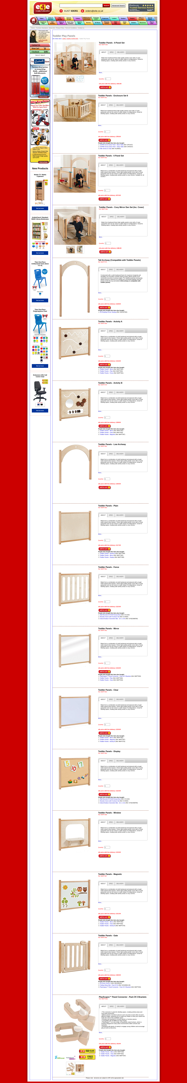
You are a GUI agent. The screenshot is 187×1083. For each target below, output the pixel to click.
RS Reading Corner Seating (108, 312)
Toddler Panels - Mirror (106, 369)
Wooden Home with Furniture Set (109, 616)
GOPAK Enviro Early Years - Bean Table (111, 144)
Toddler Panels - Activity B (107, 741)
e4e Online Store (57, 38)
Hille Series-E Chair (105, 148)
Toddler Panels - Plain (106, 371)
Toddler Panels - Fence (106, 373)
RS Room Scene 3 (105, 983)
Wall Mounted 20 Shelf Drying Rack (110, 614)
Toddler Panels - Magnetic (107, 434)
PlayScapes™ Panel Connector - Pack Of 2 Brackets (115, 676)
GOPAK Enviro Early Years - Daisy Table (112, 146)
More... (101, 72)
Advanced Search (118, 6)
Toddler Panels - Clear (106, 432)
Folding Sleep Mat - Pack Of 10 (109, 985)
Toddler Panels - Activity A (107, 553)
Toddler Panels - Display (107, 557)
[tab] (104, 52)
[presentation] (104, 52)
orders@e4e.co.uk (94, 11)
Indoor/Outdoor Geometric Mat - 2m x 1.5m (112, 618)
